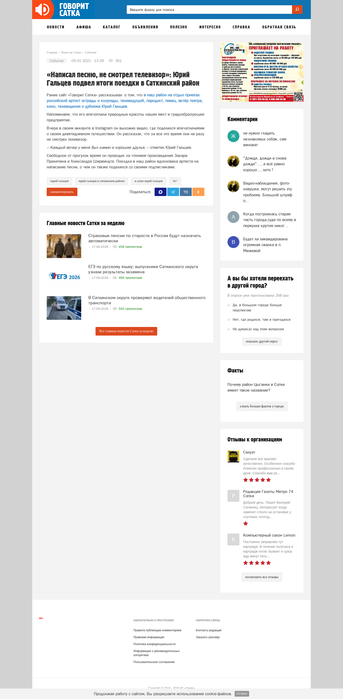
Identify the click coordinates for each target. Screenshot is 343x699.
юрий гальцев (59, 181)
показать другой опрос (262, 341)
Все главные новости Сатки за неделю (126, 331)
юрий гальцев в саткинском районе (102, 181)
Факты (235, 370)
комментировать (62, 192)
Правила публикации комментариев (157, 630)
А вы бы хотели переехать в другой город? (260, 282)
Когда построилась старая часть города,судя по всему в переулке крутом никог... (269, 220)
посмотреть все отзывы (261, 577)
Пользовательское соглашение (154, 662)
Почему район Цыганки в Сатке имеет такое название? (256, 387)
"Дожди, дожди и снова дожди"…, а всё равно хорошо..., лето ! (264, 164)
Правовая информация (148, 637)
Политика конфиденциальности (154, 644)
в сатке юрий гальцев (148, 181)
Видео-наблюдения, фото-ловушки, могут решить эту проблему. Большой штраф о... (267, 192)
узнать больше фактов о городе (262, 406)
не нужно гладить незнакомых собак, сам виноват (264, 139)
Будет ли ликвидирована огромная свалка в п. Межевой (265, 245)
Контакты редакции (208, 630)
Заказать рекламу (208, 637)
